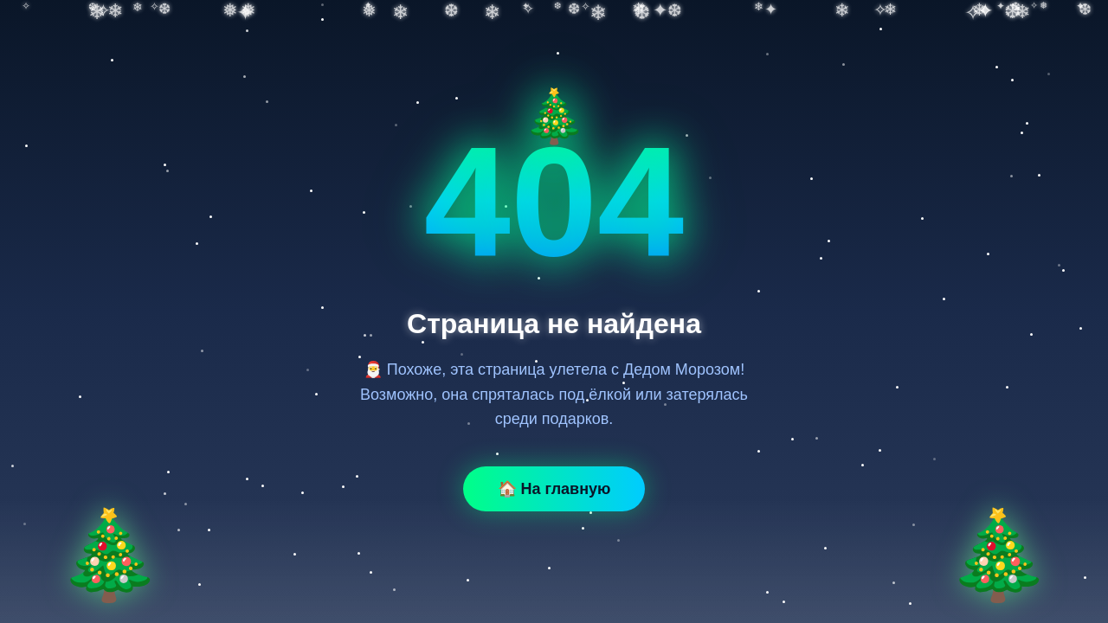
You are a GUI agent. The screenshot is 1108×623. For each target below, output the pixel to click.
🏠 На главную (554, 489)
